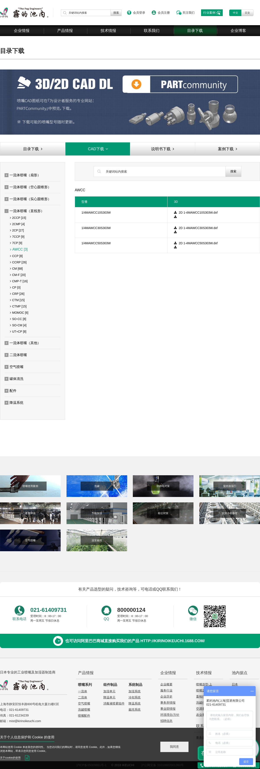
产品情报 (65, 30)
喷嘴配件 (84, 715)
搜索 (233, 171)
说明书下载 (162, 149)
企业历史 (166, 696)
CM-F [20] (18, 274)
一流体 (82, 691)
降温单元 (109, 697)
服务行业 (166, 690)
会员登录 (139, 12)
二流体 (82, 697)
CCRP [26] (18, 262)
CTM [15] (17, 300)
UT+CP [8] (18, 331)
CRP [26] (17, 293)
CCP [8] (16, 255)
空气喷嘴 (84, 703)
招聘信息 (166, 721)
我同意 (174, 746)
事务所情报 (168, 702)
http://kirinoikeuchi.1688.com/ (172, 641)
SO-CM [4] (18, 325)
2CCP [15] (18, 217)
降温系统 (134, 703)
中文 (235, 12)
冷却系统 (134, 697)
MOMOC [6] (19, 312)
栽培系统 (134, 709)
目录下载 (195, 30)
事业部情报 (168, 708)
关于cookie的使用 (10, 757)
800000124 (131, 610)
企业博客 (238, 30)
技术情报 (108, 30)
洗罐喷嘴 (84, 709)
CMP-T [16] (19, 281)
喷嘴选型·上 (204, 684)
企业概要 (166, 684)
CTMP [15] (18, 306)
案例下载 (227, 149)
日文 (247, 12)
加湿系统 (134, 691)
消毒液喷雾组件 (114, 703)
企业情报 (21, 30)
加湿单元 (109, 691)
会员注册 (164, 12)
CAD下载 (98, 149)
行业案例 (209, 12)
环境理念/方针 (169, 714)
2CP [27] (17, 230)
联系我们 (151, 30)
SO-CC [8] (18, 318)
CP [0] (15, 287)
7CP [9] (16, 242)
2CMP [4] (17, 224)
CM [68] (16, 268)
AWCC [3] (19, 249)
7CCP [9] (17, 236)
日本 (235, 684)
